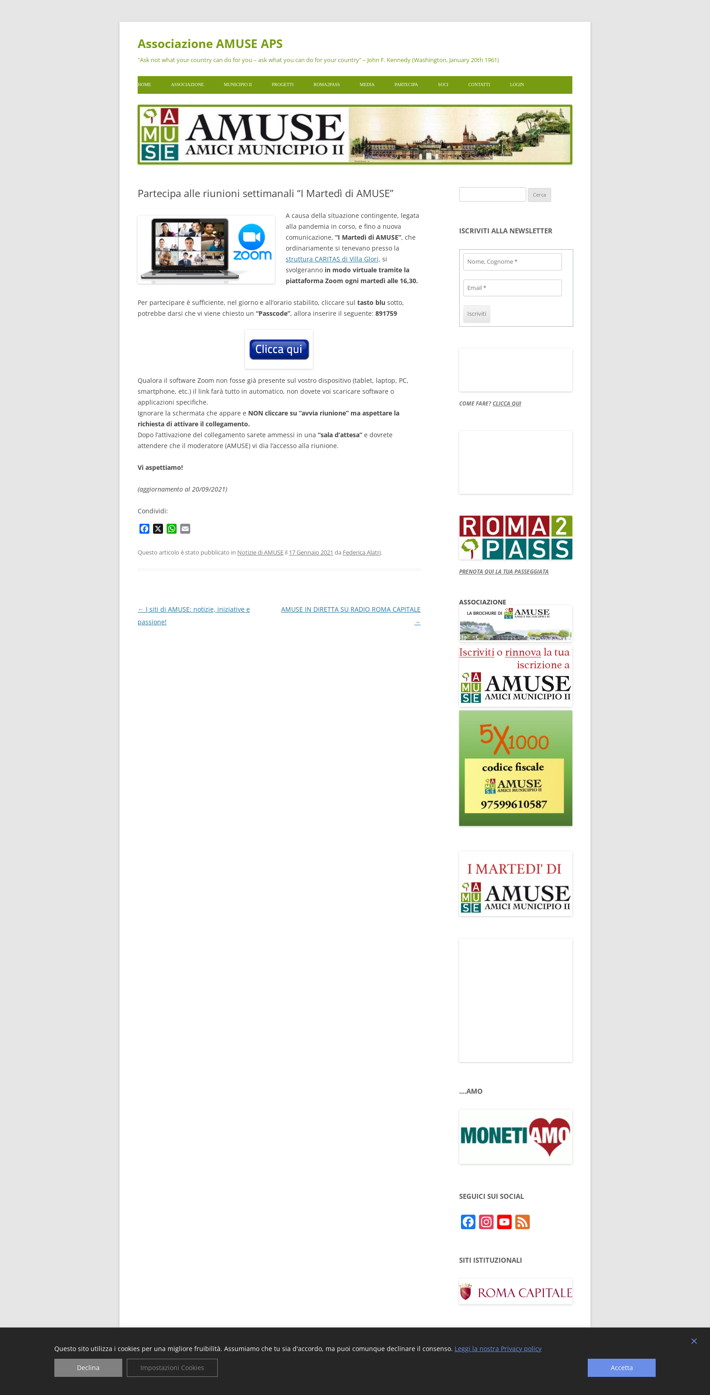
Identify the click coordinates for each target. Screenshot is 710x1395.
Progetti (282, 84)
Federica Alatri (362, 552)
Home (144, 84)
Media (367, 84)
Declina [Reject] (88, 1367)
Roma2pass (327, 84)
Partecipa (406, 84)
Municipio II (238, 84)
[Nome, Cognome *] (512, 261)
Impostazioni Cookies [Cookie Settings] (172, 1367)
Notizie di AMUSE (260, 552)
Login (517, 84)
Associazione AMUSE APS (210, 43)
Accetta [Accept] (622, 1367)
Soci (443, 84)
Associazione (187, 84)
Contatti (479, 84)
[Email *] (512, 288)
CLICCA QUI (507, 403)
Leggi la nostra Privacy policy (498, 1349)
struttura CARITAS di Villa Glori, (333, 259)
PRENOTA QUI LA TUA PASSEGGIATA (504, 571)
